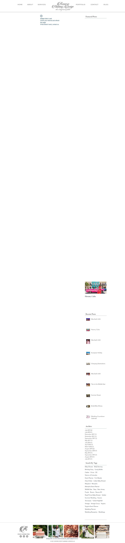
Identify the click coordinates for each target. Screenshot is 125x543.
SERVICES (42, 4)
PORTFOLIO (80, 4)
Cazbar (87, 472)
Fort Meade (98, 478)
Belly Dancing (98, 467)
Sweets (99, 498)
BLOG (106, 4)
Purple (87, 492)
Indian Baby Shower (100, 481)
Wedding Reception (91, 512)
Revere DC (99, 492)
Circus (92, 472)
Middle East (88, 489)
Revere (92, 492)
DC (96, 472)
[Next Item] (103, 287)
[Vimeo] (27, 536)
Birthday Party (89, 469)
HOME (20, 4)
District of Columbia (91, 475)
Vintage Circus (95, 503)
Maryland (88, 484)
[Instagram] (24, 536)
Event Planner (89, 478)
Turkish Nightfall (97, 501)
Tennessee (88, 501)
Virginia (103, 503)
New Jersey (101, 489)
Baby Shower (89, 467)
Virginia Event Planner (91, 506)
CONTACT (94, 4)
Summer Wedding (90, 498)
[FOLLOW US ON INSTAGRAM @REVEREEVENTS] (62, 538)
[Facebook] (21, 536)
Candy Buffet (99, 469)
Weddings (102, 512)
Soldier (104, 495)
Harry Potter (88, 481)
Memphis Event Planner (92, 486)
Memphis (94, 484)
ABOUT (30, 4)
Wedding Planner (90, 509)
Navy (94, 489)
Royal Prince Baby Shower (93, 495)
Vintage (87, 503)
